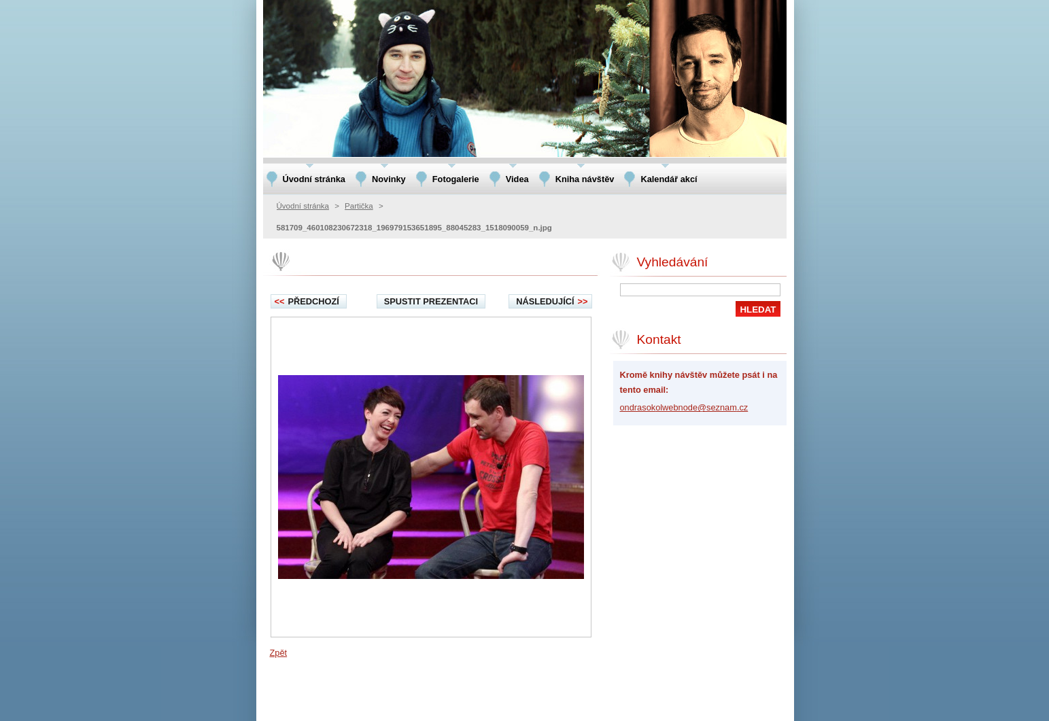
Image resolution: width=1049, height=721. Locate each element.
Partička (359, 206)
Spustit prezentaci (431, 301)
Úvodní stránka (303, 206)
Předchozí (307, 301)
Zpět (279, 653)
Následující (551, 301)
